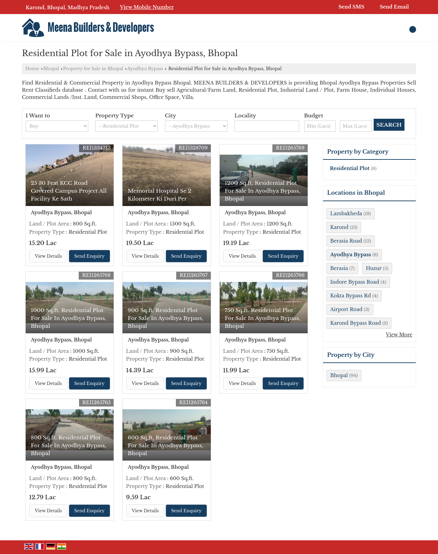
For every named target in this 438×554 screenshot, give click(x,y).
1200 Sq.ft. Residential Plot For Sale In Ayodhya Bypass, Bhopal (262, 191)
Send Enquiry (89, 256)
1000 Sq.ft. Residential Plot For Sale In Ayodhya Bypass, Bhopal (68, 318)
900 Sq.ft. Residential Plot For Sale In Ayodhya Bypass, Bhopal (165, 318)
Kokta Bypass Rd (350, 296)
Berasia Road (346, 241)
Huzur (374, 268)
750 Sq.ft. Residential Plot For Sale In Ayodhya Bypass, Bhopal (262, 318)
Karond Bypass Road (355, 323)
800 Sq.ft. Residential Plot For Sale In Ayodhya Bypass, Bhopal (68, 445)
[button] (147, 7)
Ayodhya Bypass (145, 68)
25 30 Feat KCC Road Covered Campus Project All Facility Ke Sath (68, 191)
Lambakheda (346, 213)
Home (32, 68)
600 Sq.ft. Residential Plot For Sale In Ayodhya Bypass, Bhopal (165, 445)
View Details (48, 256)
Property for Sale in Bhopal (93, 68)
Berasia (339, 268)
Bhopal (51, 68)
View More (399, 335)
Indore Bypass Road (354, 282)
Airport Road (346, 309)
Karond (339, 227)
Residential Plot (350, 168)
